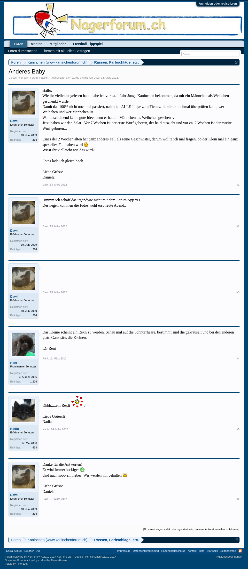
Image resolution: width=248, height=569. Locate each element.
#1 (238, 184)
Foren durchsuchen (22, 51)
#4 (238, 358)
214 (34, 139)
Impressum (123, 550)
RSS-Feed (240, 551)
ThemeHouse (59, 560)
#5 (238, 429)
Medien (36, 44)
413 (34, 447)
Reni (13, 363)
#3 (238, 292)
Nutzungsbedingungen (230, 556)
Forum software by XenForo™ (38, 556)
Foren (18, 44)
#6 (238, 498)
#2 (238, 226)
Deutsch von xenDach (95, 556)
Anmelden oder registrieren (218, 3)
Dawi (96, 77)
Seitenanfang (228, 550)
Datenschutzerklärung (146, 550)
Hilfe (201, 550)
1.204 (33, 381)
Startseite (212, 550)
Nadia (14, 429)
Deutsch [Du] (32, 550)
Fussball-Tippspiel (88, 44)
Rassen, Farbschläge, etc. (54, 77)
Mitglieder (58, 44)
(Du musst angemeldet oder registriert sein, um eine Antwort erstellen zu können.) (191, 529)
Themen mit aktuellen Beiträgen (66, 51)
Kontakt (191, 550)
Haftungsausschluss (173, 550)
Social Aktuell (14, 550)
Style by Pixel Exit (16, 563)
